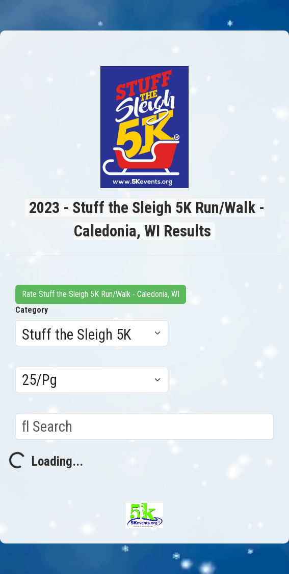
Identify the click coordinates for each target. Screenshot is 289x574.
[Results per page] (91, 380)
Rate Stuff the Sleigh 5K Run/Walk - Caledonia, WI (100, 294)
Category (31, 310)
